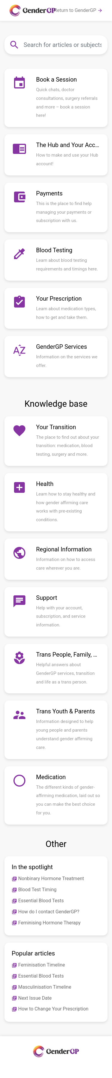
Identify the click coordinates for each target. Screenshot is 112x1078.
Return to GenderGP (78, 10)
